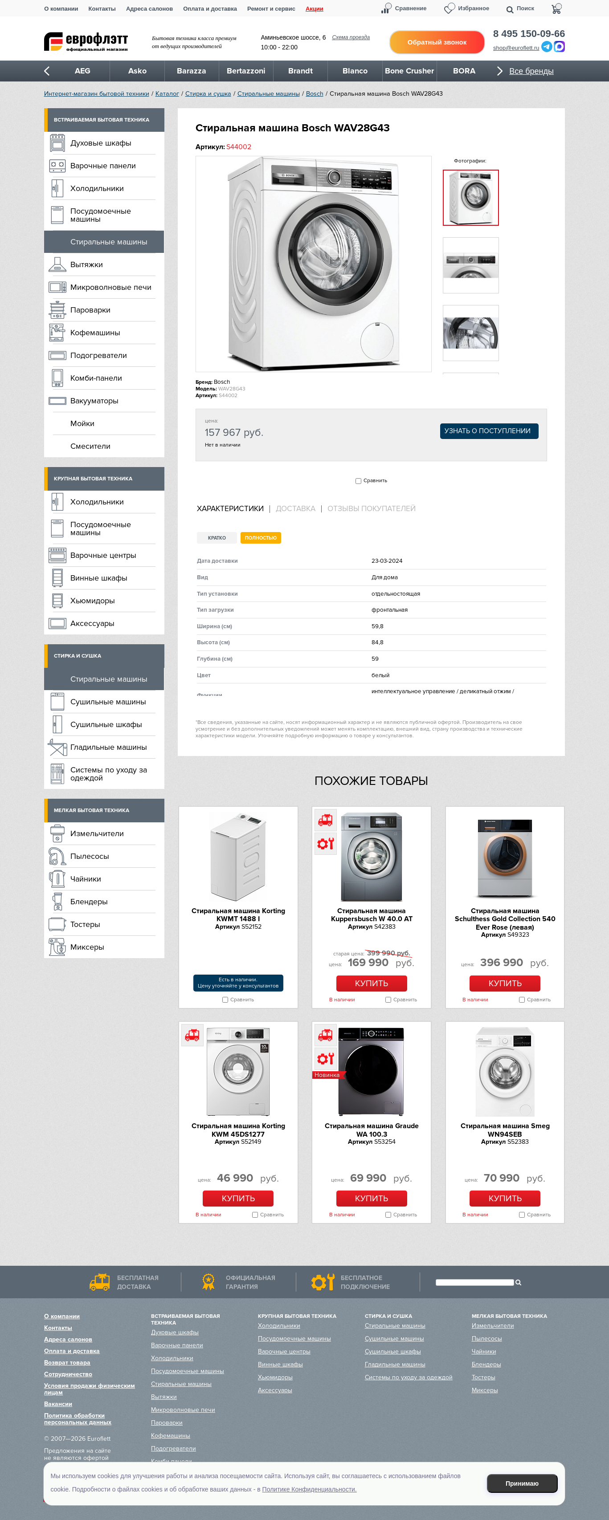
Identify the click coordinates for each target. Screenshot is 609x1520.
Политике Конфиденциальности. (309, 1489)
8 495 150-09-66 (529, 34)
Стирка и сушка (208, 94)
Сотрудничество (68, 1374)
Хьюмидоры (92, 601)
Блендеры (89, 901)
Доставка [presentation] (295, 508)
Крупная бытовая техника (93, 479)
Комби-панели (96, 378)
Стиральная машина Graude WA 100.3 (372, 1130)
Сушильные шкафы (106, 724)
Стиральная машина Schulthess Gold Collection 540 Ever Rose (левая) (505, 919)
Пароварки (90, 310)
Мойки (82, 423)
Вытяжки (86, 264)
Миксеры (87, 947)
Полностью (261, 538)
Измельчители (97, 833)
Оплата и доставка (210, 8)
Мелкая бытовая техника (91, 810)
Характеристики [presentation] (230, 508)
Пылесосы (89, 856)
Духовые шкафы (100, 143)
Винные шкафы (98, 578)
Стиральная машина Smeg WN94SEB (505, 1130)
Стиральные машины (268, 94)
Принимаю (522, 1483)
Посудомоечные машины (100, 215)
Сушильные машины (108, 702)
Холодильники (97, 188)
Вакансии (58, 1404)
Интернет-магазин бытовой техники (96, 94)
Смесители (90, 446)
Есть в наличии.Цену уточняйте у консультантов (238, 982)
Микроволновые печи (110, 287)
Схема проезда (351, 37)
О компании (61, 8)
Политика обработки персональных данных (77, 1419)
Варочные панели (103, 166)
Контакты (102, 8)
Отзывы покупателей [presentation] (371, 508)
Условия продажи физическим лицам (89, 1389)
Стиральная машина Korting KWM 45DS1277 (238, 1130)
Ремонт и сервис (271, 8)
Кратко (217, 538)
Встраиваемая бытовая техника (101, 120)
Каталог (167, 94)
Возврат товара (67, 1362)
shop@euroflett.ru (516, 48)
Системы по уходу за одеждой (108, 774)
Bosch (314, 94)
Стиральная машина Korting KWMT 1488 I (238, 914)
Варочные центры (103, 555)
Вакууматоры (94, 401)
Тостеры (85, 924)
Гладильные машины (108, 747)
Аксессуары (92, 623)
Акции (314, 8)
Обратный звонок (437, 42)
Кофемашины (95, 332)
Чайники (85, 879)
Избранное (474, 8)
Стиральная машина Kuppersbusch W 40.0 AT (372, 914)
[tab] (233, 509)
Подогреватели (98, 355)
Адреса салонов (149, 8)
